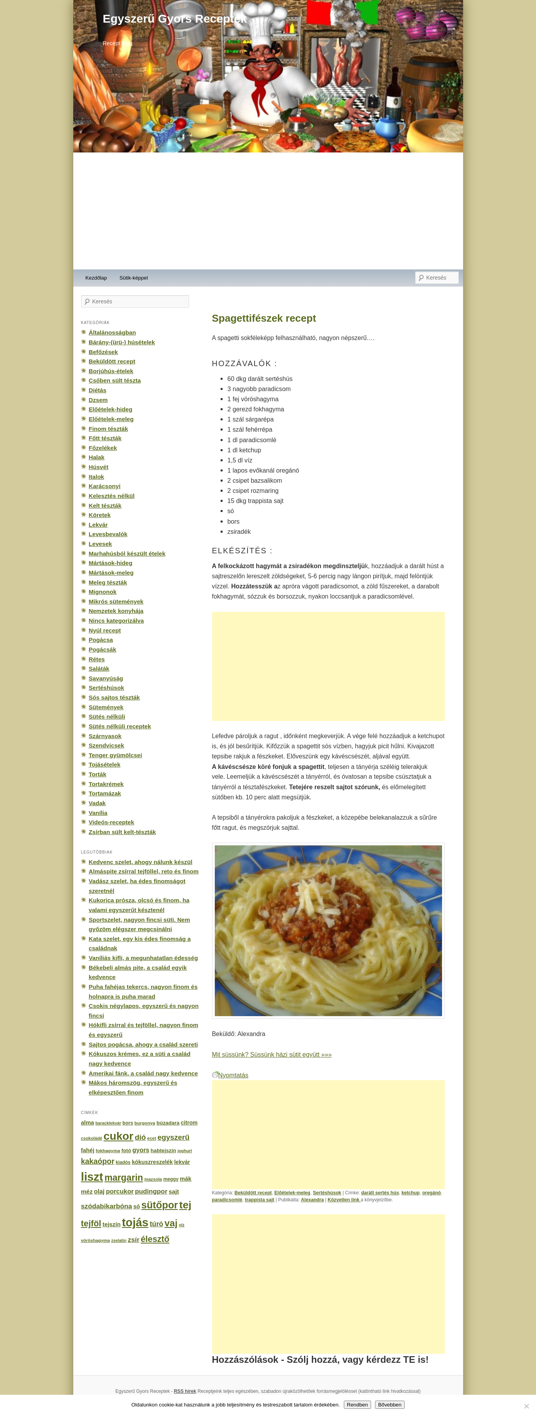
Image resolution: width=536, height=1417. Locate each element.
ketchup (410, 1193)
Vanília (98, 812)
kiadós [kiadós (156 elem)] (123, 1162)
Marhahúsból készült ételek (127, 553)
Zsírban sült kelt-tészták (122, 832)
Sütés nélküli (107, 716)
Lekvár (98, 524)
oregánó (431, 1193)
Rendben (357, 1405)
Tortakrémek (106, 784)
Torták (97, 774)
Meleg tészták (108, 582)
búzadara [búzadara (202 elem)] (168, 1123)
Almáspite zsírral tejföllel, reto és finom (144, 871)
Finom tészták (108, 428)
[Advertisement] (268, 211)
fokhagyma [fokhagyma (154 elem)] (108, 1150)
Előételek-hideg (111, 409)
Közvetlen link (344, 1200)
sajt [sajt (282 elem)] (174, 1191)
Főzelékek (103, 448)
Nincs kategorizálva (116, 620)
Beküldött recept (253, 1193)
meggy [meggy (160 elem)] (171, 1179)
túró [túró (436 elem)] (156, 1224)
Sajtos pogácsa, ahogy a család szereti (143, 1044)
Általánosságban (112, 332)
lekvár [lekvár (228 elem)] (182, 1162)
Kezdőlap (96, 278)
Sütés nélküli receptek (120, 726)
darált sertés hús (380, 1193)
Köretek (100, 515)
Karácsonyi (105, 486)
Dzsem (98, 400)
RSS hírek (185, 1391)
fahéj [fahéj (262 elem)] (88, 1150)
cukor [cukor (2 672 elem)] (119, 1136)
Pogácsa (101, 639)
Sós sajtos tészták (114, 697)
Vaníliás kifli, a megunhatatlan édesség (143, 958)
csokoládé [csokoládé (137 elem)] (92, 1138)
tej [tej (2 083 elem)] (185, 1205)
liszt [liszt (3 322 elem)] (92, 1176)
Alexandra (312, 1200)
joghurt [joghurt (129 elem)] (184, 1150)
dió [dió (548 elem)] (140, 1137)
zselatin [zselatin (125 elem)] (118, 1240)
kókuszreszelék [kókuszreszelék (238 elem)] (152, 1162)
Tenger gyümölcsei (115, 755)
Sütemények (106, 707)
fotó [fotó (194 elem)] (126, 1150)
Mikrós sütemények (116, 601)
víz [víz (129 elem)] (181, 1224)
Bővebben (390, 1405)
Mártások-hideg (111, 563)
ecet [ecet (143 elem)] (151, 1138)
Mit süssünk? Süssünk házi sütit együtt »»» (272, 1054)
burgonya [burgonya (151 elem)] (144, 1122)
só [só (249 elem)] (136, 1206)
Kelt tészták (105, 505)
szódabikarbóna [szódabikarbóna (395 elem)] (106, 1206)
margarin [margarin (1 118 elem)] (123, 1178)
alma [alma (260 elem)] (87, 1122)
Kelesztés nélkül (112, 495)
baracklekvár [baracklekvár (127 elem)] (108, 1123)
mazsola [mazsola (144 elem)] (153, 1179)
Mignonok (103, 591)
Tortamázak (105, 793)
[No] (526, 1406)
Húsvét (99, 467)
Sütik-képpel (133, 278)
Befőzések (103, 352)
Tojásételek (104, 764)
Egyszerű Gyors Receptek (175, 18)
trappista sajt (259, 1200)
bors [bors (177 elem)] (127, 1123)
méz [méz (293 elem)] (87, 1191)
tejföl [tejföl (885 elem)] (91, 1223)
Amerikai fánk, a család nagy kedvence (143, 1073)
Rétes (97, 659)
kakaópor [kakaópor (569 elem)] (98, 1161)
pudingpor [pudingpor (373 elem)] (151, 1191)
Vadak (97, 803)
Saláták (99, 668)
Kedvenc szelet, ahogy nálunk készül (141, 862)
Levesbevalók (108, 534)
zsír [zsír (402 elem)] (134, 1239)
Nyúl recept (105, 630)
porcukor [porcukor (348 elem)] (120, 1191)
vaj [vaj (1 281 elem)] (171, 1223)
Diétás (97, 390)
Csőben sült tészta (115, 380)
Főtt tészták (105, 438)
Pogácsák (103, 649)
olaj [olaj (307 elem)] (99, 1191)
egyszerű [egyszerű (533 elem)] (173, 1137)
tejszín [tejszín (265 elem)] (111, 1224)
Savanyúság (106, 678)
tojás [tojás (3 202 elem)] (135, 1222)
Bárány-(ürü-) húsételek (122, 342)
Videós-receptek (111, 822)
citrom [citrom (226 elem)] (189, 1122)
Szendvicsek (106, 745)
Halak (96, 457)
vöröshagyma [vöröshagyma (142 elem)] (95, 1240)
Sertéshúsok (327, 1193)
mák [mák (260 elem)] (185, 1179)
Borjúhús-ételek (111, 371)
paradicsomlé (227, 1200)
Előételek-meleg (292, 1193)
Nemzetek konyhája (116, 611)
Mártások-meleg (111, 572)
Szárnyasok (105, 736)
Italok (96, 476)
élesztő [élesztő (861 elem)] (155, 1239)
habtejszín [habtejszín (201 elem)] (163, 1150)
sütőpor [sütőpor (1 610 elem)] (159, 1204)
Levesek (100, 543)
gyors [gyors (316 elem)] (141, 1150)
